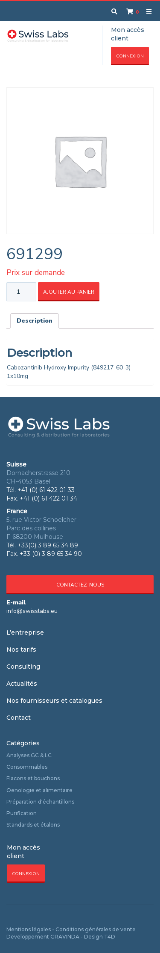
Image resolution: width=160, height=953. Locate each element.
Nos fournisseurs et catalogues (54, 700)
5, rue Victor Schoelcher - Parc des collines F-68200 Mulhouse (43, 528)
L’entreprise (25, 632)
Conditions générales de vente (95, 929)
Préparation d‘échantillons (40, 801)
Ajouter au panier (68, 292)
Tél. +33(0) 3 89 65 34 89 (42, 545)
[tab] (34, 321)
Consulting (23, 666)
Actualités (21, 683)
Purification (21, 813)
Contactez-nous (80, 584)
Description (34, 321)
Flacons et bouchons (33, 778)
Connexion (130, 56)
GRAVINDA (64, 936)
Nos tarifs (21, 649)
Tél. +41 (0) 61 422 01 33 (40, 490)
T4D (109, 936)
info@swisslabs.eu (32, 611)
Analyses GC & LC (29, 755)
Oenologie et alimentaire (39, 790)
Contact (18, 717)
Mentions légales (28, 929)
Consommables (26, 767)
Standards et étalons (33, 824)
